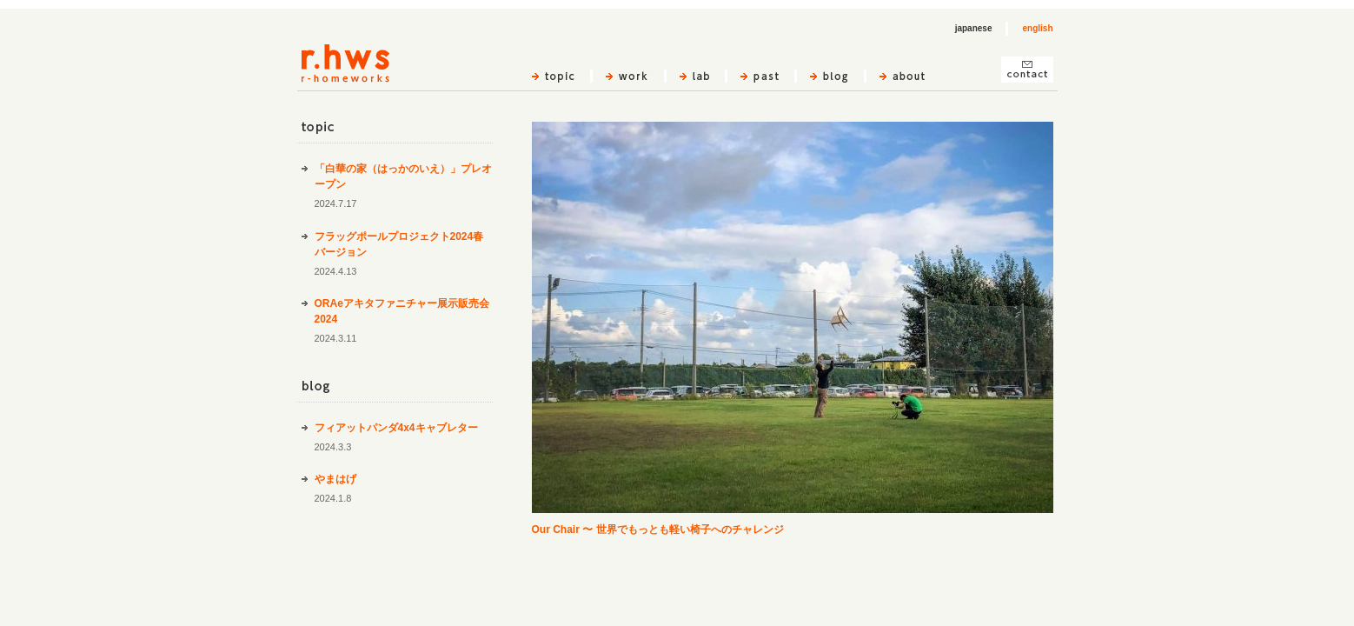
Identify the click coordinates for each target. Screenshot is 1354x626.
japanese (973, 28)
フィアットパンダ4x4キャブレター (396, 428)
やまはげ (335, 479)
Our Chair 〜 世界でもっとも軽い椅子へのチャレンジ (658, 529)
